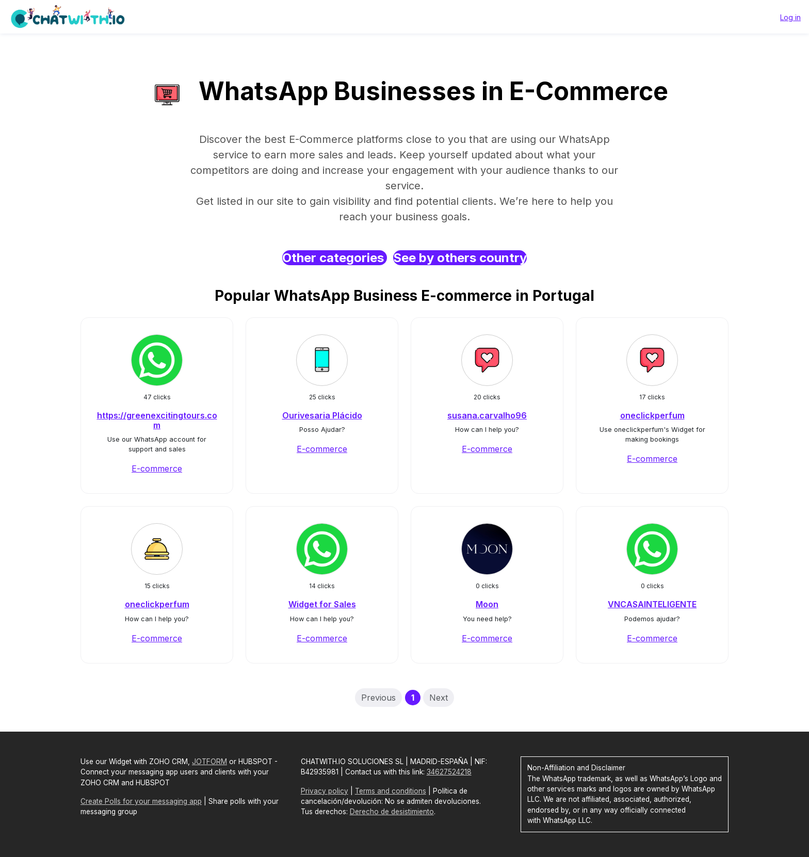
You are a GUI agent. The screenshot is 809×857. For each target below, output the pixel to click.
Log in (790, 17)
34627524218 (449, 772)
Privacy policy (324, 791)
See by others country (460, 257)
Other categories (334, 257)
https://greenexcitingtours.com (157, 420)
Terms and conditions (390, 791)
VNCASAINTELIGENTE (652, 604)
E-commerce (157, 468)
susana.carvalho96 (487, 415)
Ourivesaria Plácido (322, 415)
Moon (487, 604)
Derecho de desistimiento (392, 811)
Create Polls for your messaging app (141, 801)
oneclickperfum (652, 415)
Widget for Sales (322, 604)
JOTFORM (209, 761)
